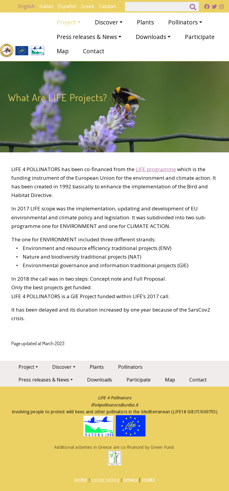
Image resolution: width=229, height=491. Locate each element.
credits (148, 479)
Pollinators (183, 22)
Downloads (151, 37)
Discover (106, 22)
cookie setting (105, 479)
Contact (93, 51)
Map (63, 51)
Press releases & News (87, 37)
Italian (46, 6)
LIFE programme (156, 169)
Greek (87, 6)
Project (66, 22)
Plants (145, 22)
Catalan (107, 6)
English (26, 6)
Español (67, 6)
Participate (200, 37)
